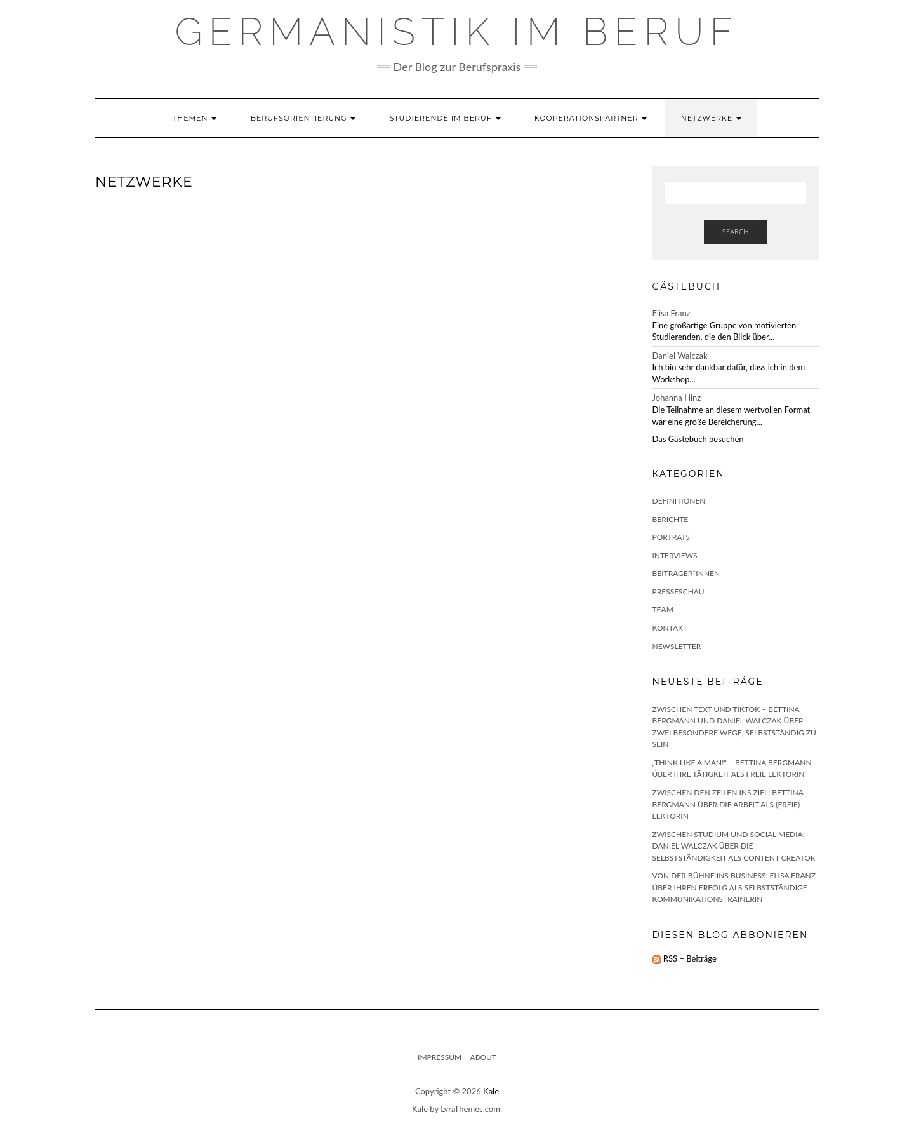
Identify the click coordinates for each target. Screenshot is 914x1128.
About (483, 1057)
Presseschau (678, 591)
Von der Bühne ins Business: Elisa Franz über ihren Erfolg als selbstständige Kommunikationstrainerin (734, 887)
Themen (194, 118)
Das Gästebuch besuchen (698, 439)
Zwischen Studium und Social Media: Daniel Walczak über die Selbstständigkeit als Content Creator (734, 846)
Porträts (671, 537)
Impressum (439, 1057)
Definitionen (679, 501)
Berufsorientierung (303, 118)
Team (662, 609)
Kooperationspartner (590, 118)
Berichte (670, 519)
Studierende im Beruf (445, 118)
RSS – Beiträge (684, 958)
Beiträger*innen (686, 573)
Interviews (675, 555)
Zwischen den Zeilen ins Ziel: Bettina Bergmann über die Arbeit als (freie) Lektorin (728, 804)
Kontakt (670, 628)
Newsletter (676, 646)
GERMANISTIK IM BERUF (457, 32)
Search (735, 231)
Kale (491, 1091)
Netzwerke (711, 118)
